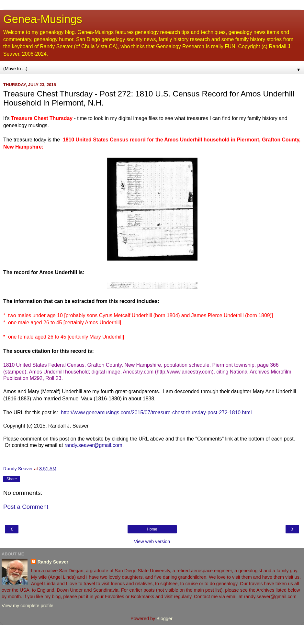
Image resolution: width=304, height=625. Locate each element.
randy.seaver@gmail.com (93, 445)
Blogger (164, 618)
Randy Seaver (53, 561)
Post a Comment (25, 506)
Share (11, 479)
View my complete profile (27, 605)
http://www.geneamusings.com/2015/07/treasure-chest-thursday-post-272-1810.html (156, 412)
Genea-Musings (42, 19)
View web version (152, 541)
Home (152, 529)
